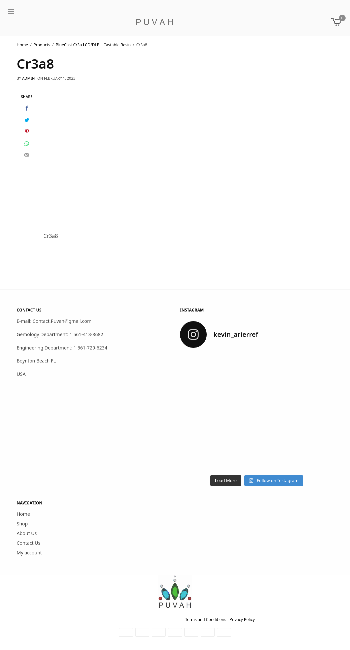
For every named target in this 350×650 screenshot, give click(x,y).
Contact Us (28, 543)
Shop (22, 523)
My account (29, 552)
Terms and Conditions (205, 619)
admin (28, 78)
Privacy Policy (242, 619)
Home (23, 514)
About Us (27, 533)
